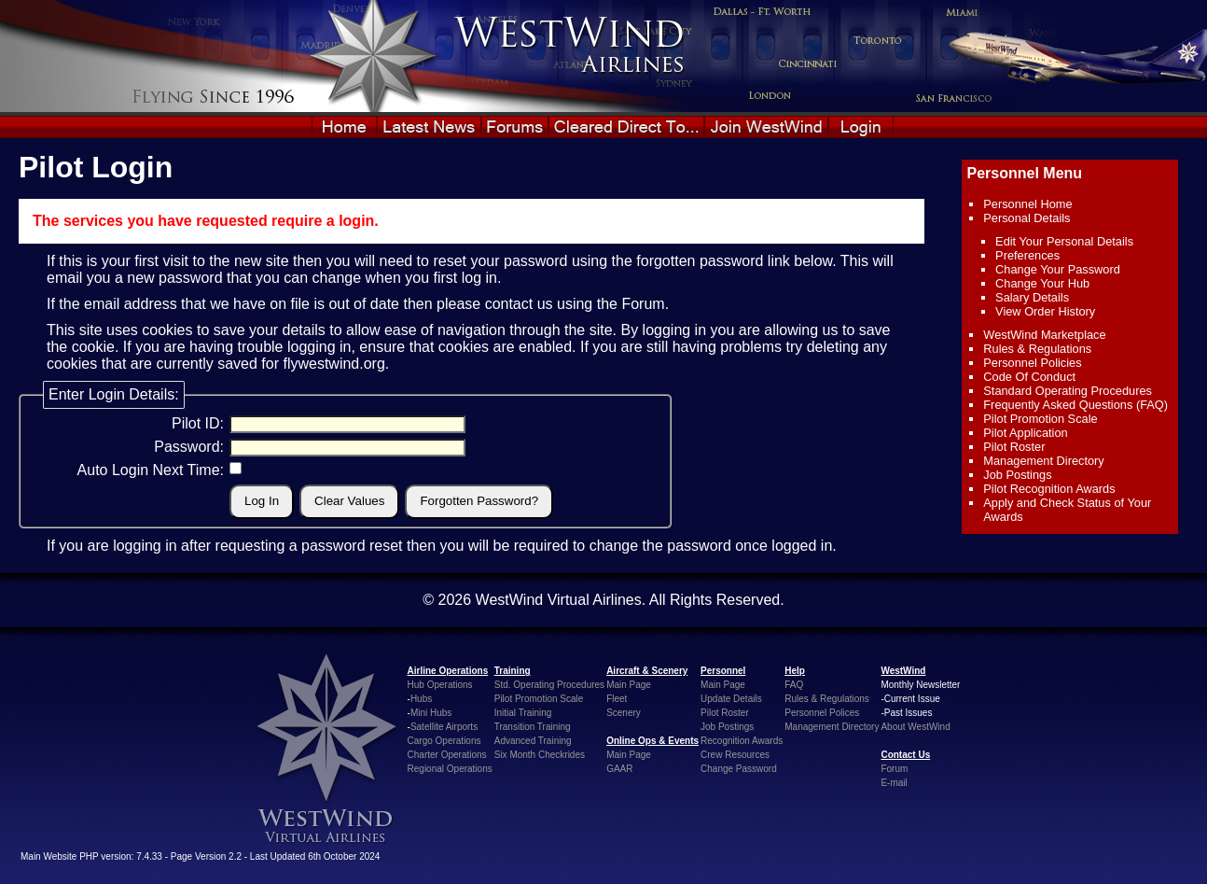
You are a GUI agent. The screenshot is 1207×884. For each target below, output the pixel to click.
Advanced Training (533, 741)
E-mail (894, 783)
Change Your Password (1057, 269)
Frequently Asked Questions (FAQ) (1075, 405)
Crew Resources (735, 755)
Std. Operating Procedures (549, 685)
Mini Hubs (430, 713)
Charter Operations (447, 755)
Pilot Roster (1014, 447)
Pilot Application (1025, 433)
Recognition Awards (742, 741)
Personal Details (1026, 218)
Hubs (421, 699)
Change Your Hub (1042, 283)
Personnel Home (1027, 204)
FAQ (793, 685)
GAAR (619, 769)
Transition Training (532, 727)
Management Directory (1043, 461)
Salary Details (1032, 297)
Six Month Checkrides (539, 755)
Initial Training (523, 713)
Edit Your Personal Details (1064, 241)
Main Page (628, 685)
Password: (189, 447)
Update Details (731, 699)
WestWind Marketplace (1044, 335)
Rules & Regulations (1037, 349)
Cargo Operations (444, 741)
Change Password (739, 769)
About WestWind (915, 727)
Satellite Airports (444, 727)
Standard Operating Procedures (1067, 391)
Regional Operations (450, 769)
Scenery (623, 713)
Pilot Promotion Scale (1040, 419)
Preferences (1027, 255)
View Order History (1045, 311)
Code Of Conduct (1029, 377)
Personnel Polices (821, 713)
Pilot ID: (198, 423)
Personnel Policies (1032, 363)
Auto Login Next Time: (150, 470)
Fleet (616, 699)
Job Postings (1017, 475)
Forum (642, 304)
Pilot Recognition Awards (1049, 489)
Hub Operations (440, 685)
